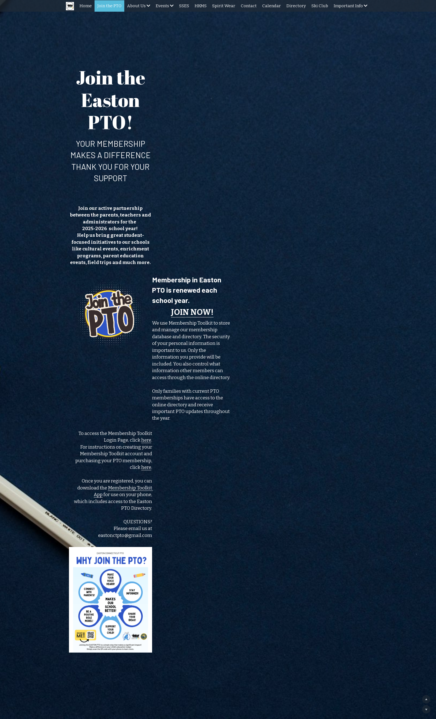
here (359, 335)
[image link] (123, 270)
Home (86, 5)
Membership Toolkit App (284, 357)
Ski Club (319, 5)
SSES (184, 5)
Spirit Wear (223, 5)
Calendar (271, 5)
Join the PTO (109, 5)
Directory (296, 5)
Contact (249, 5)
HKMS (201, 5)
